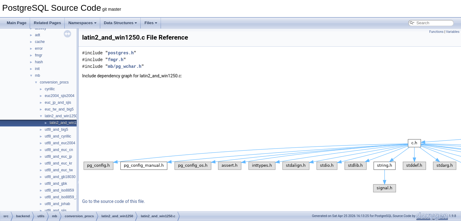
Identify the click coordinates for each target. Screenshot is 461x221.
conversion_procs (54, 82)
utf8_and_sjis (56, 210)
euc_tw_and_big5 (59, 109)
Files (150, 23)
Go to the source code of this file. (113, 201)
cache (40, 42)
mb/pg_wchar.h (124, 66)
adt (37, 35)
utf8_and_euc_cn (59, 150)
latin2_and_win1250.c (67, 123)
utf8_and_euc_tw (59, 170)
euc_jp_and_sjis (58, 102)
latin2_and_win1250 (61, 116)
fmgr (38, 55)
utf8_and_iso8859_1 (61, 197)
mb (37, 75)
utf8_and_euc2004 (60, 143)
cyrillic (50, 89)
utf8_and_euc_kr (58, 163)
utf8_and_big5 (56, 129)
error (39, 48)
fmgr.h (115, 60)
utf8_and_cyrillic (58, 136)
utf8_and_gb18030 (60, 177)
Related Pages (47, 23)
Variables (452, 32)
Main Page (16, 23)
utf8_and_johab (57, 204)
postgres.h (121, 53)
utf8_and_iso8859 (59, 190)
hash (39, 62)
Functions (436, 32)
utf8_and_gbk (56, 183)
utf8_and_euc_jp (58, 156)
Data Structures (120, 23)
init (37, 69)
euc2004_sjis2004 (59, 96)
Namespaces (82, 23)
